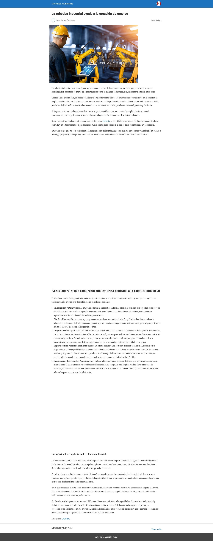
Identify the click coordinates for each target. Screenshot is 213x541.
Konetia (106, 121)
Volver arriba (156, 529)
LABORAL (66, 519)
